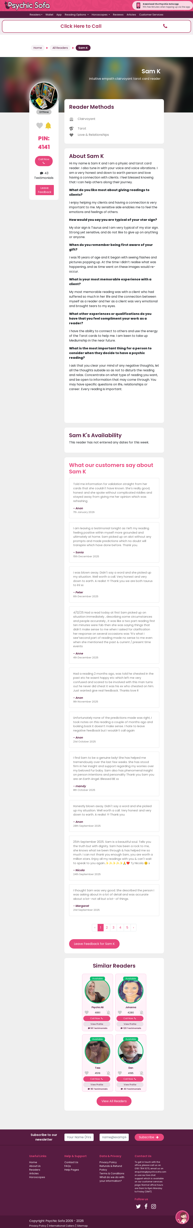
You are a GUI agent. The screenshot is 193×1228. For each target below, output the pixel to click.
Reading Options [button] (76, 14)
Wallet (49, 14)
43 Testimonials (43, 175)
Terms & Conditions (112, 1173)
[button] (96, 26)
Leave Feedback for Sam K (94, 944)
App (59, 14)
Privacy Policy (108, 1162)
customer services (152, 1181)
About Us (35, 1166)
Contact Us (71, 1162)
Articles (131, 14)
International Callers (62, 1225)
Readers (34, 1169)
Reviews (118, 14)
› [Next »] (133, 927)
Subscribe (149, 1137)
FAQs (67, 1166)
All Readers (60, 48)
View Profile (97, 1024)
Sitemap (82, 1225)
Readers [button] (35, 14)
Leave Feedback (44, 190)
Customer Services (151, 14)
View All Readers (114, 1101)
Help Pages (71, 1169)
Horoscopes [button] (100, 14)
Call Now (43, 161)
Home (38, 48)
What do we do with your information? (112, 1179)
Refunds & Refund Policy (111, 1167)
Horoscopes (37, 1177)
